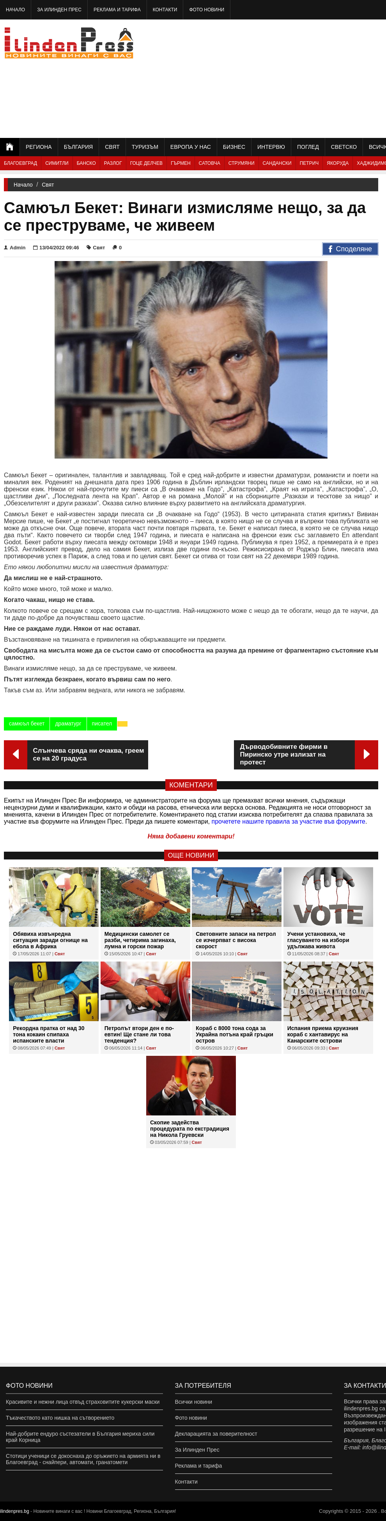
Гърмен (181, 163)
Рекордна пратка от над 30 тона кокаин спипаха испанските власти (48, 1034)
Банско (86, 163)
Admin (14, 248)
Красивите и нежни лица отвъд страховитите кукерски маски (82, 1402)
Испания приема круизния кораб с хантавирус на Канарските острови (322, 1034)
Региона (39, 147)
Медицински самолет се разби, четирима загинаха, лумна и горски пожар (140, 940)
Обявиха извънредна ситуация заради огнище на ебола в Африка (50, 940)
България (78, 147)
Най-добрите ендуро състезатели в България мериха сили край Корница (80, 1437)
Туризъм (145, 147)
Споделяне (350, 249)
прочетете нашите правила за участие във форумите (288, 821)
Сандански (277, 163)
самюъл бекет (26, 723)
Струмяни (241, 163)
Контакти (165, 9)
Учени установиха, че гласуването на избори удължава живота (318, 940)
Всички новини (193, 1402)
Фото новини (206, 9)
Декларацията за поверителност (216, 1434)
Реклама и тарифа (117, 9)
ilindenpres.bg (14, 1511)
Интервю (271, 147)
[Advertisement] (306, 77)
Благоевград (20, 163)
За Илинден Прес (59, 9)
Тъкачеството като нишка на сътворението (60, 1418)
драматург (68, 723)
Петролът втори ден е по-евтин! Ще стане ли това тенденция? (139, 1034)
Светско (344, 147)
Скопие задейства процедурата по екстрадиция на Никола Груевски (189, 1128)
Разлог (113, 163)
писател (102, 723)
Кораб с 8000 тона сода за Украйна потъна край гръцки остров (234, 1034)
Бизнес (234, 147)
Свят (112, 147)
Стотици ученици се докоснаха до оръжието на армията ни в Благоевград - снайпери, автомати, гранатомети (83, 1459)
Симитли (56, 163)
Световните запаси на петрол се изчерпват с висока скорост (236, 940)
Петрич (309, 163)
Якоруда (338, 163)
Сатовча (209, 163)
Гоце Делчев (146, 163)
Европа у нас (190, 147)
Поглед (308, 147)
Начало (15, 9)
